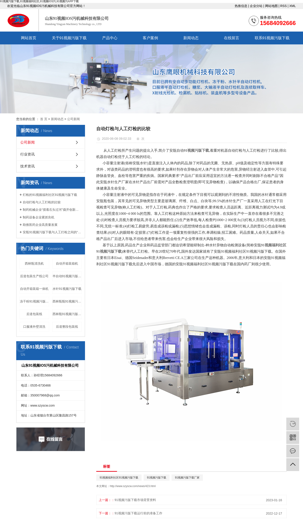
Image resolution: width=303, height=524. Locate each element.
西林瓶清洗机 (34, 263)
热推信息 (241, 6)
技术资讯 (27, 166)
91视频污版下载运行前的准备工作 (138, 513)
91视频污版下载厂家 (187, 477)
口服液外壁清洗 (34, 326)
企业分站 (256, 6)
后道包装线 (34, 314)
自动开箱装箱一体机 (34, 289)
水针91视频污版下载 (67, 289)
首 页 (43, 119)
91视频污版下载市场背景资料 (135, 500)
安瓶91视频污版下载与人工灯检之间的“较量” (52, 232)
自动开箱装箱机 (67, 263)
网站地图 (271, 6)
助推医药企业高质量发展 (40, 225)
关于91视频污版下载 (69, 38)
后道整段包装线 (67, 326)
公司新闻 (73, 119)
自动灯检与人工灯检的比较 (42, 202)
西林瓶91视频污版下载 (67, 314)
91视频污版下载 (156, 477)
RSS (283, 6)
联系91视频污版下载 (272, 38)
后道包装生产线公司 (34, 276)
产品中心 (109, 38)
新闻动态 (191, 38)
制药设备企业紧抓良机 (38, 217)
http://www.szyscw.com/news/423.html (133, 486)
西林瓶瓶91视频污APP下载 (67, 301)
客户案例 (150, 38)
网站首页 (28, 38)
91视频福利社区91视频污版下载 (119, 477)
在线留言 (231, 38)
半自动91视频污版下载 (67, 276)
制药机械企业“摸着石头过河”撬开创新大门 (52, 209)
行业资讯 (27, 154)
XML (292, 6)
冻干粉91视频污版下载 (34, 301)
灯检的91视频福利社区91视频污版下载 (50, 195)
